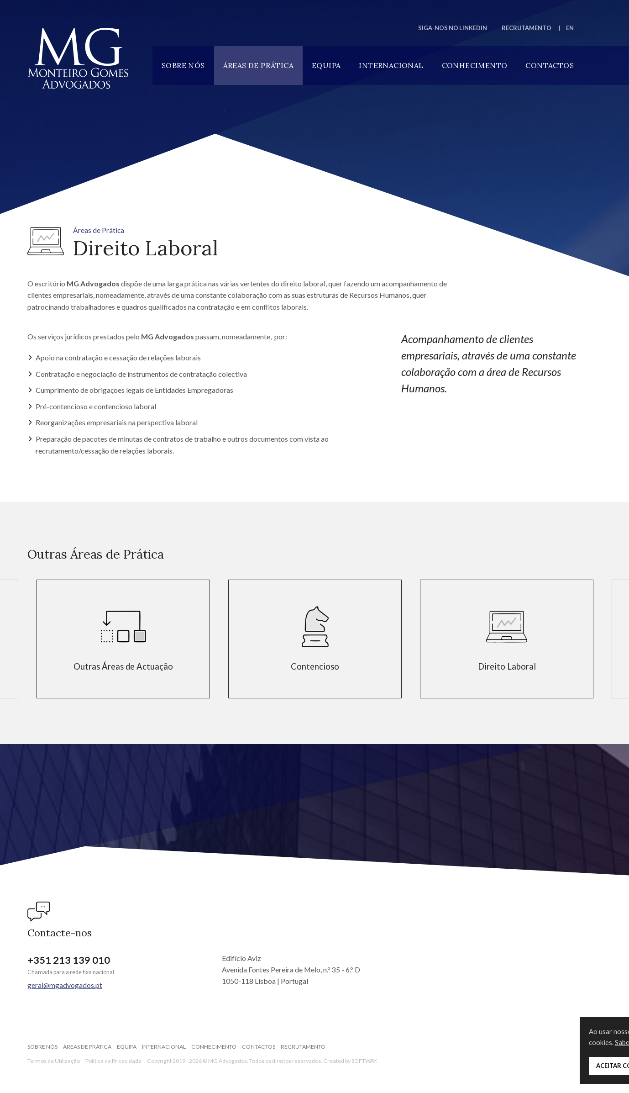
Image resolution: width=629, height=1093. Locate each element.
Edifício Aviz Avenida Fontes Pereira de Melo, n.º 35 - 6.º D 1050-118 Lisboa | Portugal (291, 970)
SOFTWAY (363, 1060)
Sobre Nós (183, 65)
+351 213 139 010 (68, 960)
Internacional (391, 65)
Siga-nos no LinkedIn (452, 28)
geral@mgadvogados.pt (64, 985)
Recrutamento (526, 28)
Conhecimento (475, 65)
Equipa (326, 65)
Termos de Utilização (53, 1060)
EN (570, 28)
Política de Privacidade (113, 1060)
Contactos (549, 65)
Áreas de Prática (258, 65)
